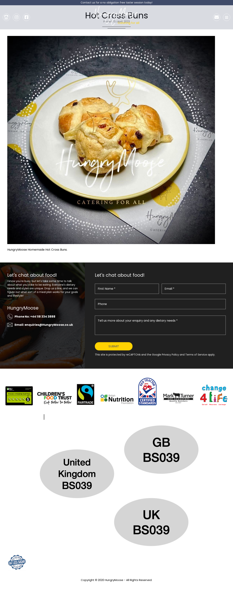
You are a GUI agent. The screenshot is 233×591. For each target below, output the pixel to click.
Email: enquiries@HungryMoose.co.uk (44, 325)
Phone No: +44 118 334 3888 (35, 316)
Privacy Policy (116, 585)
